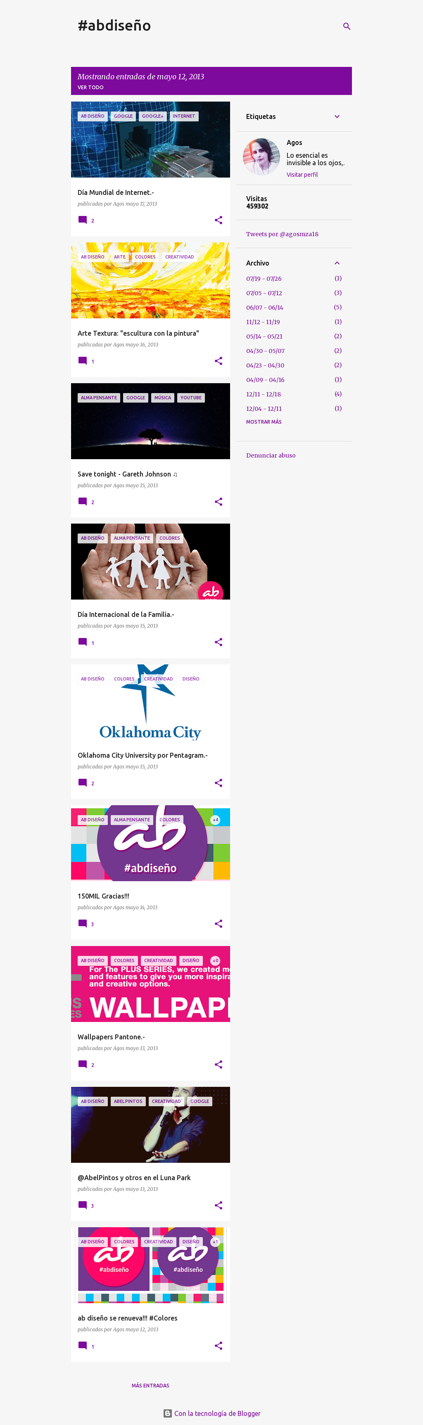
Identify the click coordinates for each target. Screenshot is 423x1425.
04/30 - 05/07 (265, 351)
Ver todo (91, 87)
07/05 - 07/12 (264, 293)
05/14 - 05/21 (264, 336)
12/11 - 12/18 (263, 394)
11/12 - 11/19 (263, 322)
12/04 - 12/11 (264, 409)
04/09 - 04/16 (265, 380)
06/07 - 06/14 (264, 307)
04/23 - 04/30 (265, 365)
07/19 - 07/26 (264, 278)
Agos (294, 142)
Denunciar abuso (271, 455)
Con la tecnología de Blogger (212, 1413)
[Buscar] (347, 26)
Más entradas (150, 1385)
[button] (218, 220)
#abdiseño (114, 25)
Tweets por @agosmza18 (282, 234)
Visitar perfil (302, 174)
